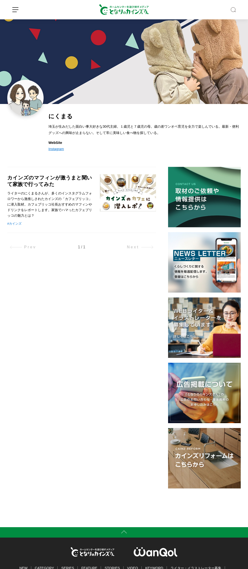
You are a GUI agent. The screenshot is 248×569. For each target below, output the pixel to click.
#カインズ (14, 223)
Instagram (56, 149)
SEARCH (233, 9)
